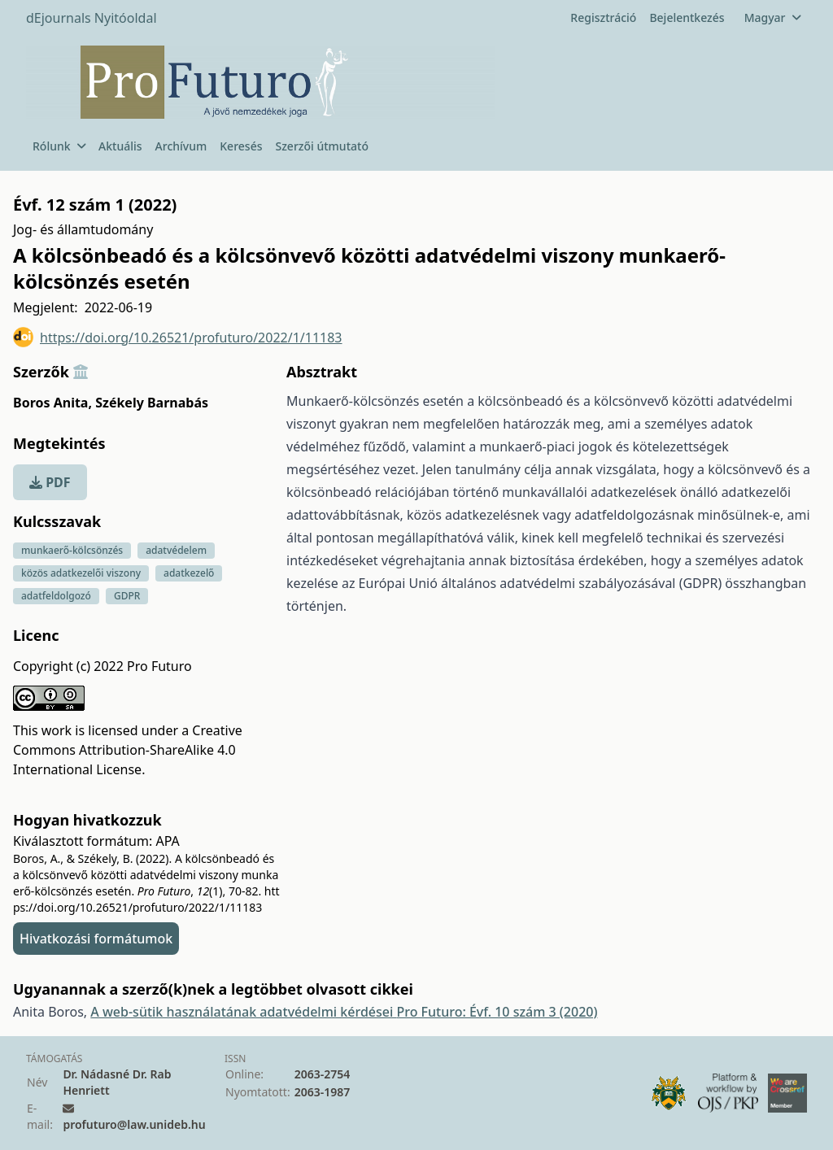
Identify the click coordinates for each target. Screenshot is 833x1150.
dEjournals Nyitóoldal (91, 18)
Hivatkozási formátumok (96, 938)
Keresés (241, 146)
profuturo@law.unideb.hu (134, 1124)
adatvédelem (176, 550)
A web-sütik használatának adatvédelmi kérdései (243, 1012)
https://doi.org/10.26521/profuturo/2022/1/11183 (177, 337)
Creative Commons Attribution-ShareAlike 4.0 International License (127, 749)
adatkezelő (189, 573)
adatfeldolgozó (56, 596)
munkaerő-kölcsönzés (72, 550)
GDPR (127, 596)
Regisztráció (603, 17)
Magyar (772, 17)
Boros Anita (52, 403)
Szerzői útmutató (321, 146)
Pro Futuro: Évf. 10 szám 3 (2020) (496, 1012)
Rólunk (59, 146)
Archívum (181, 146)
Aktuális (120, 146)
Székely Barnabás (151, 403)
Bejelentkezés (686, 17)
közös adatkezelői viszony (81, 573)
